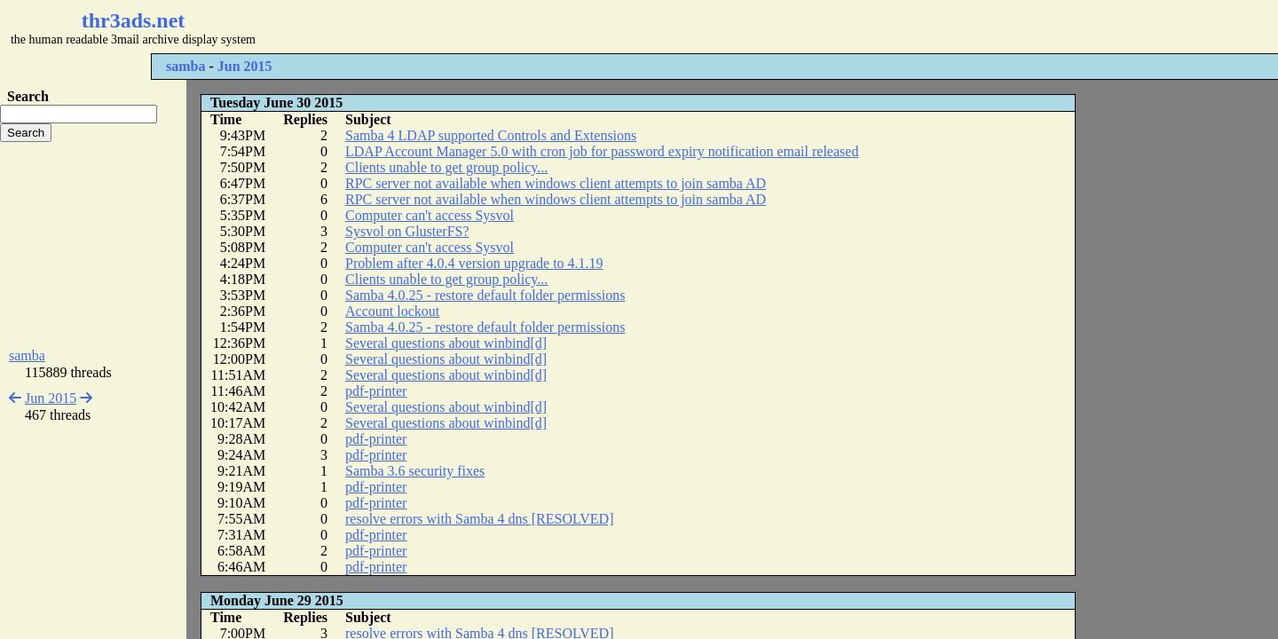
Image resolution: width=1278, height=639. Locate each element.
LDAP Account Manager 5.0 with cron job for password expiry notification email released (601, 151)
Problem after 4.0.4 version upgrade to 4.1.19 (474, 263)
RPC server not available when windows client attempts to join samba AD (555, 183)
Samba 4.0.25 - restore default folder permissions (485, 295)
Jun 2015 (244, 66)
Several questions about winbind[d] (446, 343)
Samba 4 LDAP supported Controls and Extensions (490, 135)
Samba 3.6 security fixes (415, 470)
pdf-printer (375, 390)
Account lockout (392, 311)
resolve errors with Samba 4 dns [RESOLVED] (479, 518)
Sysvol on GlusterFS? (407, 231)
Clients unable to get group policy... (446, 167)
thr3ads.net (133, 20)
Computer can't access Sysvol (429, 215)
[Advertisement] (529, 26)
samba (185, 66)
